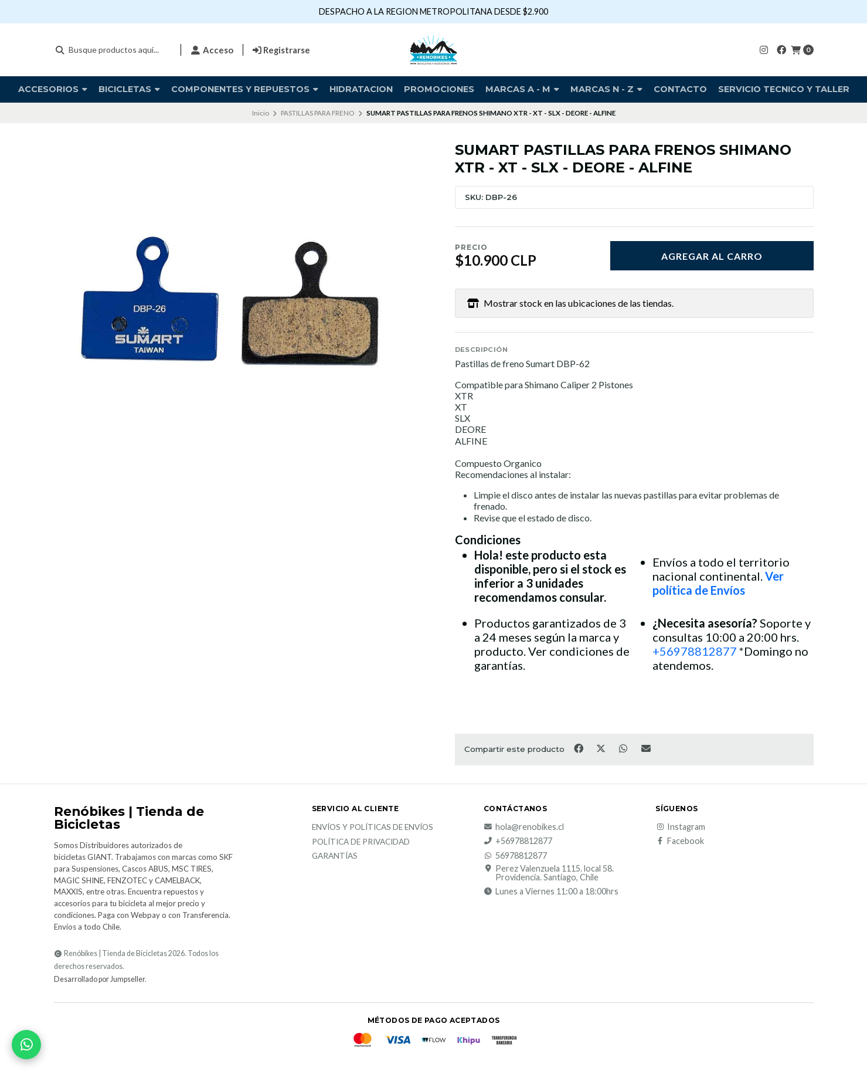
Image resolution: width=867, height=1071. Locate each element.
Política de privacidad (361, 842)
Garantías (335, 856)
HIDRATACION (361, 89)
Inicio (260, 113)
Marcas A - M (522, 89)
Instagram (680, 827)
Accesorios (52, 89)
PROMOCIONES (439, 89)
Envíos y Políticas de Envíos (372, 827)
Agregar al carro (712, 256)
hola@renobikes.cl (524, 827)
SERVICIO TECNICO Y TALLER (783, 89)
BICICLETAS (129, 89)
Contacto (680, 89)
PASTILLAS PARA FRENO (317, 113)
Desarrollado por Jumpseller (99, 979)
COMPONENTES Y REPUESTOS (244, 89)
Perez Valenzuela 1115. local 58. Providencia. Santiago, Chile (549, 873)
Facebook (679, 841)
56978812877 (515, 856)
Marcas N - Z (606, 89)
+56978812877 (694, 651)
